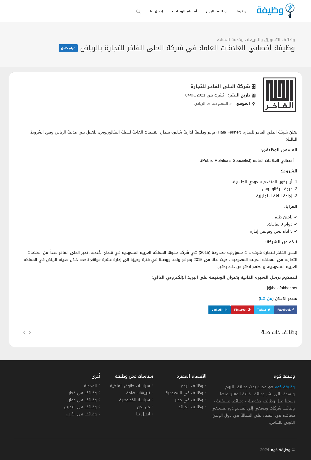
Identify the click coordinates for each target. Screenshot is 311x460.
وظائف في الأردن (81, 415)
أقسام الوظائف (184, 11)
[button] (138, 11)
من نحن (143, 408)
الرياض (199, 103)
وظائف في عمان (82, 400)
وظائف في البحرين (80, 408)
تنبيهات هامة (138, 393)
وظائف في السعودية (184, 393)
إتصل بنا (156, 11)
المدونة (90, 386)
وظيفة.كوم (281, 449)
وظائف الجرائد (190, 408)
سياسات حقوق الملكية (130, 386)
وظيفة (241, 11)
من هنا (266, 298)
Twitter (261, 309)
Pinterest (240, 309)
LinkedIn (217, 309)
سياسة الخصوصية (134, 400)
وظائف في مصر (189, 400)
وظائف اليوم (216, 11)
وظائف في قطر (83, 393)
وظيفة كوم (285, 387)
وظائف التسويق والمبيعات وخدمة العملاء (256, 40)
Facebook (284, 309)
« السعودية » (220, 103)
